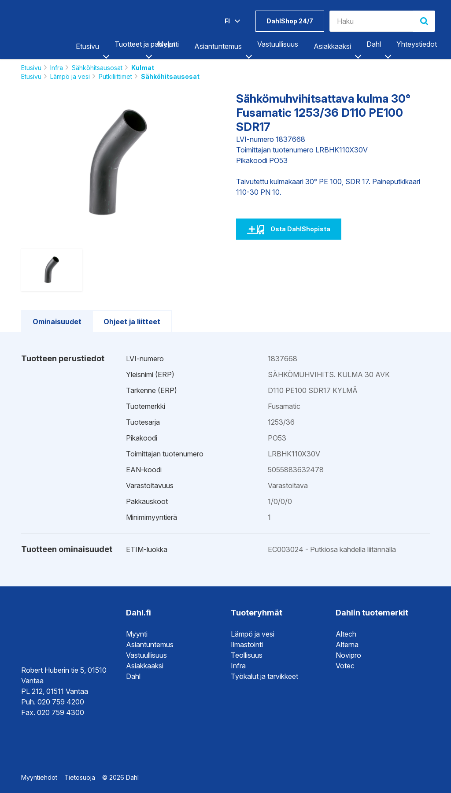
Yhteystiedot (416, 44)
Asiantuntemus (218, 46)
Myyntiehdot (39, 777)
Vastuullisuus (277, 44)
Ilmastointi (247, 644)
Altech (346, 634)
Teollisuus (246, 655)
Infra (56, 67)
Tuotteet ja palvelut (145, 44)
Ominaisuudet (57, 321)
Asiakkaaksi (332, 46)
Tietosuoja (79, 777)
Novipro (348, 655)
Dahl (373, 44)
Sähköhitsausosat (97, 67)
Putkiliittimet (115, 76)
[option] (118, 162)
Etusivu (87, 46)
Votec (345, 665)
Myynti (168, 44)
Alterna (347, 644)
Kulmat (142, 67)
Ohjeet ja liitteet (132, 321)
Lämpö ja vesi (70, 76)
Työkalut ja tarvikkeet (264, 676)
